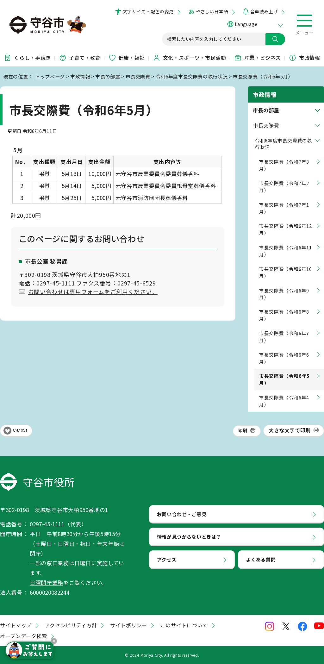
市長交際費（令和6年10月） (285, 272)
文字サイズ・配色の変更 (148, 11)
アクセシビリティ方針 (71, 625)
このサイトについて (184, 625)
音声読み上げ (264, 11)
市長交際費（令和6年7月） (284, 336)
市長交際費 (138, 76)
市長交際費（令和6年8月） (284, 315)
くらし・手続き (27, 57)
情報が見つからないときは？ (189, 536)
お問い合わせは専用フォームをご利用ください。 (93, 291)
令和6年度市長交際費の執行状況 (192, 76)
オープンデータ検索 (23, 636)
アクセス (167, 559)
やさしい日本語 (212, 11)
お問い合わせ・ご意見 (181, 514)
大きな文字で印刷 (290, 430)
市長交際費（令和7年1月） (284, 208)
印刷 (242, 430)
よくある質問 (261, 559)
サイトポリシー (128, 625)
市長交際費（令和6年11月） (285, 251)
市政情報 (304, 57)
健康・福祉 (127, 57)
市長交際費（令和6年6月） (284, 358)
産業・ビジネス (257, 57)
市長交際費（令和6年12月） (285, 229)
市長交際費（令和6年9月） (284, 294)
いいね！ (21, 430)
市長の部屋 (107, 76)
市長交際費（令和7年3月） (284, 165)
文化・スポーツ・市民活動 (189, 57)
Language (246, 24)
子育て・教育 (80, 57)
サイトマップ (16, 625)
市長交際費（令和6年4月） (284, 401)
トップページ (50, 76)
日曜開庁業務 (46, 582)
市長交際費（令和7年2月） (284, 186)
